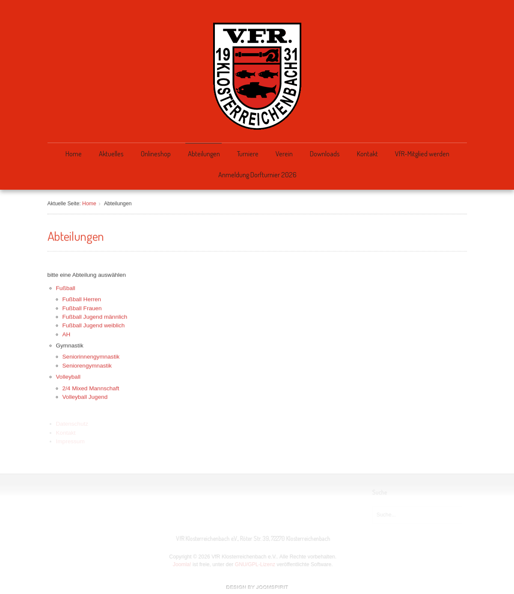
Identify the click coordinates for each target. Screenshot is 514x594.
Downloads (325, 153)
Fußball (65, 287)
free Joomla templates (257, 587)
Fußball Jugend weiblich (93, 325)
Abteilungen (204, 153)
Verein (284, 153)
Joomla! (181, 564)
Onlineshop (156, 153)
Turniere (247, 153)
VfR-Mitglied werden (422, 153)
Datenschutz (72, 424)
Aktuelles (111, 153)
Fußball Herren (81, 298)
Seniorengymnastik (87, 364)
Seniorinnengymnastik (91, 356)
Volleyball (68, 376)
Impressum (70, 441)
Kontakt (367, 153)
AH (66, 333)
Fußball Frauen (82, 307)
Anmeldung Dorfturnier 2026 (257, 174)
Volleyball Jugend (85, 396)
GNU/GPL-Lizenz (254, 564)
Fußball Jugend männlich (95, 316)
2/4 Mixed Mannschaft (90, 387)
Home (73, 153)
